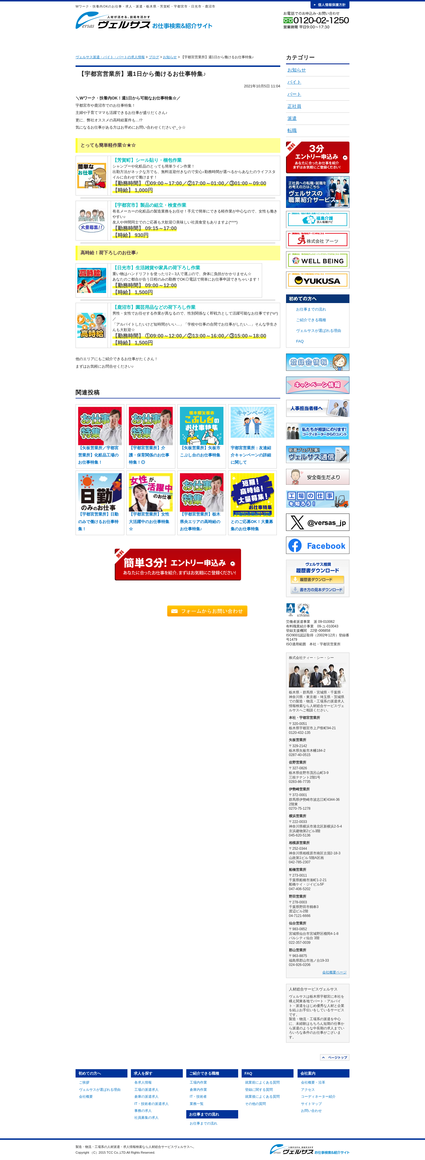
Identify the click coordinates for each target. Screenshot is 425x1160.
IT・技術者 (198, 1097)
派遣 (292, 118)
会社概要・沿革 (313, 1082)
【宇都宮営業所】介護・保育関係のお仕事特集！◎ (149, 455)
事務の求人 (143, 1111)
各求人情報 (143, 1082)
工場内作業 (198, 1082)
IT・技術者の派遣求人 (151, 1104)
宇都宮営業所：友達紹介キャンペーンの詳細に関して (251, 455)
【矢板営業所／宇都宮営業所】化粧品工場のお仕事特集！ (98, 455)
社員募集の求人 (146, 1118)
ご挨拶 (84, 1082)
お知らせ (296, 69)
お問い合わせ (311, 1111)
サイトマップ (311, 1104)
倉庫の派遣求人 (146, 1097)
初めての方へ (115, 40)
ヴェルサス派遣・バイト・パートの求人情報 (110, 57)
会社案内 (328, 40)
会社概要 (86, 1097)
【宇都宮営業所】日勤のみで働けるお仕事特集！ (98, 521)
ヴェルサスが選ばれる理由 (318, 330)
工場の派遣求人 (146, 1090)
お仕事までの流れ (243, 40)
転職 (292, 130)
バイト (294, 82)
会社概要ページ (334, 972)
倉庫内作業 (198, 1090)
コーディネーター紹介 (318, 1097)
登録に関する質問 (259, 1090)
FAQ (285, 40)
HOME (85, 40)
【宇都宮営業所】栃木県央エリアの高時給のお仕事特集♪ (200, 521)
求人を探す (157, 40)
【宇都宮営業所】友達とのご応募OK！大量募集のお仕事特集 (252, 521)
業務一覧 (197, 1104)
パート (294, 94)
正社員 (294, 106)
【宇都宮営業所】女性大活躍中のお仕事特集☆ (149, 521)
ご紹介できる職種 (200, 40)
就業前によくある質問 (262, 1082)
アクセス (308, 1090)
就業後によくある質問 (262, 1097)
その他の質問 (255, 1104)
